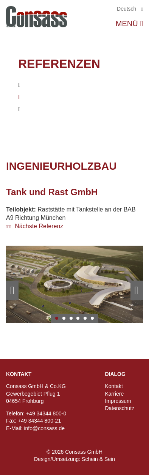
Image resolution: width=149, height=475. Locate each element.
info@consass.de (44, 428)
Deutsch (127, 8)
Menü (127, 23)
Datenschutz (119, 408)
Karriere (114, 394)
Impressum (118, 401)
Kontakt (114, 386)
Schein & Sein (98, 459)
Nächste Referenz (38, 226)
